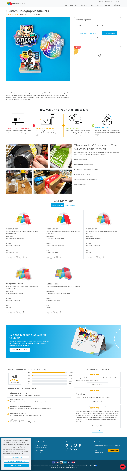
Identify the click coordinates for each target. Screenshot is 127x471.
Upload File (109, 33)
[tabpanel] (63, 262)
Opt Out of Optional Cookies (16, 461)
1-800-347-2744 (99, 452)
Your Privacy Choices (90, 465)
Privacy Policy (69, 465)
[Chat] (123, 467)
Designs (108, 5)
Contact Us (38, 452)
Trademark (75, 465)
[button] (99, 2)
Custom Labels (87, 5)
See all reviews (97, 431)
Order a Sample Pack (20, 349)
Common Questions (41, 447)
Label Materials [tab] (70, 205)
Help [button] (117, 2)
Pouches (99, 5)
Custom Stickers (71, 5)
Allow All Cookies (16, 465)
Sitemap (81, 465)
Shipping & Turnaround (41, 445)
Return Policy (39, 450)
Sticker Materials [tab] (57, 205)
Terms (63, 465)
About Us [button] (109, 2)
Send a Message (113, 450)
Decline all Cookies (16, 457)
